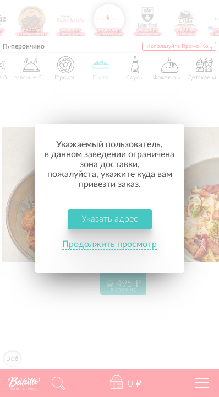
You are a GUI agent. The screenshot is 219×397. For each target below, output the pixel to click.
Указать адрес (109, 199)
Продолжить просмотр (109, 224)
